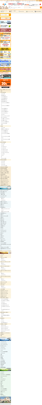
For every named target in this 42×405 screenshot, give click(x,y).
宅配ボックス (3, 391)
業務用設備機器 (3, 367)
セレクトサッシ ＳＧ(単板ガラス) (5, 103)
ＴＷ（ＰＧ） (3, 114)
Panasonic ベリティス (4, 290)
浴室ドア (19, 7)
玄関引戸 (2, 217)
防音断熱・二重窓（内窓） (5, 172)
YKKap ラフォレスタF (4, 293)
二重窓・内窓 (3, 194)
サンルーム (2, 371)
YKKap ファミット (4, 294)
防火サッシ (2, 205)
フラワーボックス (3, 231)
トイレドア (2, 254)
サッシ (10, 5)
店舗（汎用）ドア (3, 221)
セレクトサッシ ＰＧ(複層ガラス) (5, 106)
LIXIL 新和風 (3, 289)
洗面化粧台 (2, 364)
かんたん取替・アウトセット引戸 (5, 307)
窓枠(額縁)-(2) (3, 207)
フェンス (2, 387)
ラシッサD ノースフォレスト (5, 152)
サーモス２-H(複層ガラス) (4, 111)
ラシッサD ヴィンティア (4, 149)
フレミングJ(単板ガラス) (4, 130)
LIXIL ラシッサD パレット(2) (5, 261)
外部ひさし (2, 235)
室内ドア (10, 6)
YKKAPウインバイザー (4, 182)
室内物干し (2, 334)
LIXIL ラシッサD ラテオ (4, 328)
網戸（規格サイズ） (4, 191)
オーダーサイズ (3, 260)
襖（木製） (2, 313)
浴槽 (1, 354)
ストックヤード (3, 378)
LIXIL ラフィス (3, 283)
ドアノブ (2, 319)
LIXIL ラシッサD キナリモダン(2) (6, 277)
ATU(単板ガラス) (3, 95)
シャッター (13, 8)
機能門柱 (2, 394)
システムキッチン (15, 7)
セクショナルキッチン (4, 344)
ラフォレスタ (3, 162)
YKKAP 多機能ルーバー (4, 184)
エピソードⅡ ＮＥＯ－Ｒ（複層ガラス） (5, 140)
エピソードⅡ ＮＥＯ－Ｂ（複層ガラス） (5, 137)
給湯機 (2, 357)
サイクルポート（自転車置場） (6, 374)
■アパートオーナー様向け (5, 171)
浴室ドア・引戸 (3, 224)
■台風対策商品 (3, 174)
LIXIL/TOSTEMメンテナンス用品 (6, 245)
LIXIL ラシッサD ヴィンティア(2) (6, 271)
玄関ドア (12, 5)
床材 (1, 335)
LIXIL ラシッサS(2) (4, 257)
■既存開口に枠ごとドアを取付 (5, 185)
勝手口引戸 (2, 220)
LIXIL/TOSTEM (3, 92)
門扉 (1, 384)
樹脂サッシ (2, 204)
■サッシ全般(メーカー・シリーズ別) (6, 90)
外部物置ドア (3, 225)
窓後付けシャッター (4, 175)
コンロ (2, 350)
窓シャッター (3, 238)
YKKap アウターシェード (5, 181)
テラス (2, 377)
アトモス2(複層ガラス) (4, 98)
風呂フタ (2, 355)
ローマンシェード (3, 230)
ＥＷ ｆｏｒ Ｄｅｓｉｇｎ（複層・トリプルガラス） (5, 117)
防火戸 (2, 124)
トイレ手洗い (3, 360)
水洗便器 (2, 358)
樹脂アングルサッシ (4, 201)
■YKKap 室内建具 (3, 159)
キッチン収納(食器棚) (4, 351)
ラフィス (2, 155)
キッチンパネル (3, 348)
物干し (2, 234)
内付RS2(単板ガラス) (4, 99)
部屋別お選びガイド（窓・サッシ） (6, 249)
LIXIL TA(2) (2, 284)
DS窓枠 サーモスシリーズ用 (5, 211)
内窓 (11, 7)
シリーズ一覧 (3, 93)
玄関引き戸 (15, 5)
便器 (21, 5)
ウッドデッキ (3, 380)
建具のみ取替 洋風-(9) (4, 297)
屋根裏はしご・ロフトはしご (5, 332)
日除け (2, 381)
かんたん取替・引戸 (4, 303)
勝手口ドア (19, 5)
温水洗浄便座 (3, 361)
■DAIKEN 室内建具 (4, 168)
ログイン (30, 5)
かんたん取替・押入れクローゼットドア (5, 310)
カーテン (2, 228)
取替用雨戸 (2, 241)
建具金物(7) (2, 318)
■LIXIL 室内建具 (3, 142)
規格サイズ (2, 198)
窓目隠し (2, 227)
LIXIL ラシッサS (3, 325)
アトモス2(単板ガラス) (4, 96)
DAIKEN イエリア (3, 296)
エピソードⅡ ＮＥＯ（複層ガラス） (5, 134)
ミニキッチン (3, 347)
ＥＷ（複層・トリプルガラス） (5, 118)
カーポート (10, 8)
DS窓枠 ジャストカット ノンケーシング (5, 209)
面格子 (10, 7)
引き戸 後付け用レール (4, 322)
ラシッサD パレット (4, 146)
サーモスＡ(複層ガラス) (4, 108)
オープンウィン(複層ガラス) (5, 121)
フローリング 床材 (3, 158)
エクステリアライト (4, 390)
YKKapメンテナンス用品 (5, 247)
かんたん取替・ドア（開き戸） (5, 300)
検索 (41, 7)
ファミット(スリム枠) (4, 165)
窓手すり (2, 237)
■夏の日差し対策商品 (4, 178)
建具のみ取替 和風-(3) (4, 312)
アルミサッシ (3, 197)
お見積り (2, 365)
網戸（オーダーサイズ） (4, 190)
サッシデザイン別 (3, 195)
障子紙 (2, 316)
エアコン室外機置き (4, 388)
